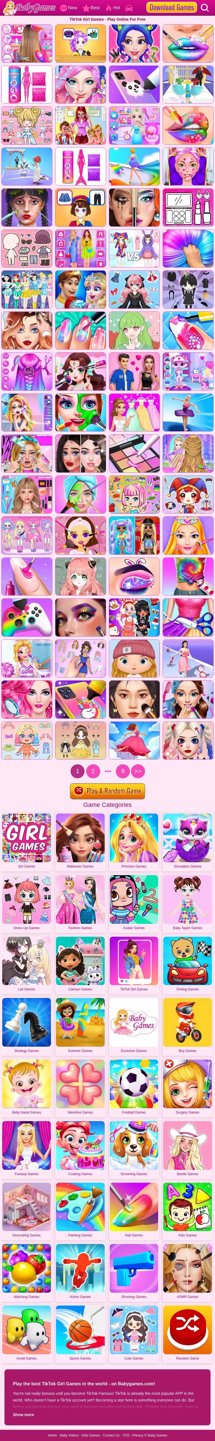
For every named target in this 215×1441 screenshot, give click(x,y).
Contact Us (111, 1435)
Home (52, 1435)
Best (91, 7)
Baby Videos (69, 1435)
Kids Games (91, 1435)
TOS (126, 1435)
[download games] (171, 2)
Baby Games (157, 1435)
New (68, 7)
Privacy (137, 1435)
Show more (23, 1414)
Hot (112, 7)
